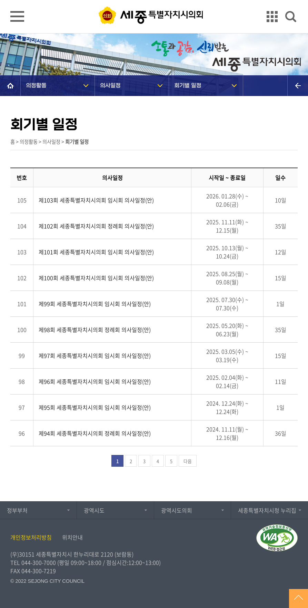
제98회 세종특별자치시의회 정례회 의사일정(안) (95, 329)
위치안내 (72, 537)
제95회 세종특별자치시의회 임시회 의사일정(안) (95, 407)
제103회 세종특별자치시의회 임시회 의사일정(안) (96, 200)
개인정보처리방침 (31, 537)
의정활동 (36, 85)
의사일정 (110, 85)
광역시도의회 (176, 510)
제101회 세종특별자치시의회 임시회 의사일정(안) (96, 252)
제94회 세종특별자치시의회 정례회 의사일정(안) (95, 433)
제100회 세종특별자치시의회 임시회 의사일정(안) (96, 278)
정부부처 (17, 510)
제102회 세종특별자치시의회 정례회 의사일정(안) (96, 226)
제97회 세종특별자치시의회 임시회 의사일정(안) (95, 355)
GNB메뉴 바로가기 (154, 0)
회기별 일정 (187, 85)
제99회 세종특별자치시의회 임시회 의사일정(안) (95, 304)
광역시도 (94, 510)
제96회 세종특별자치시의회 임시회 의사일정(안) (95, 381)
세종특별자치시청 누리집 (267, 510)
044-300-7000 (38, 562)
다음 (187, 461)
